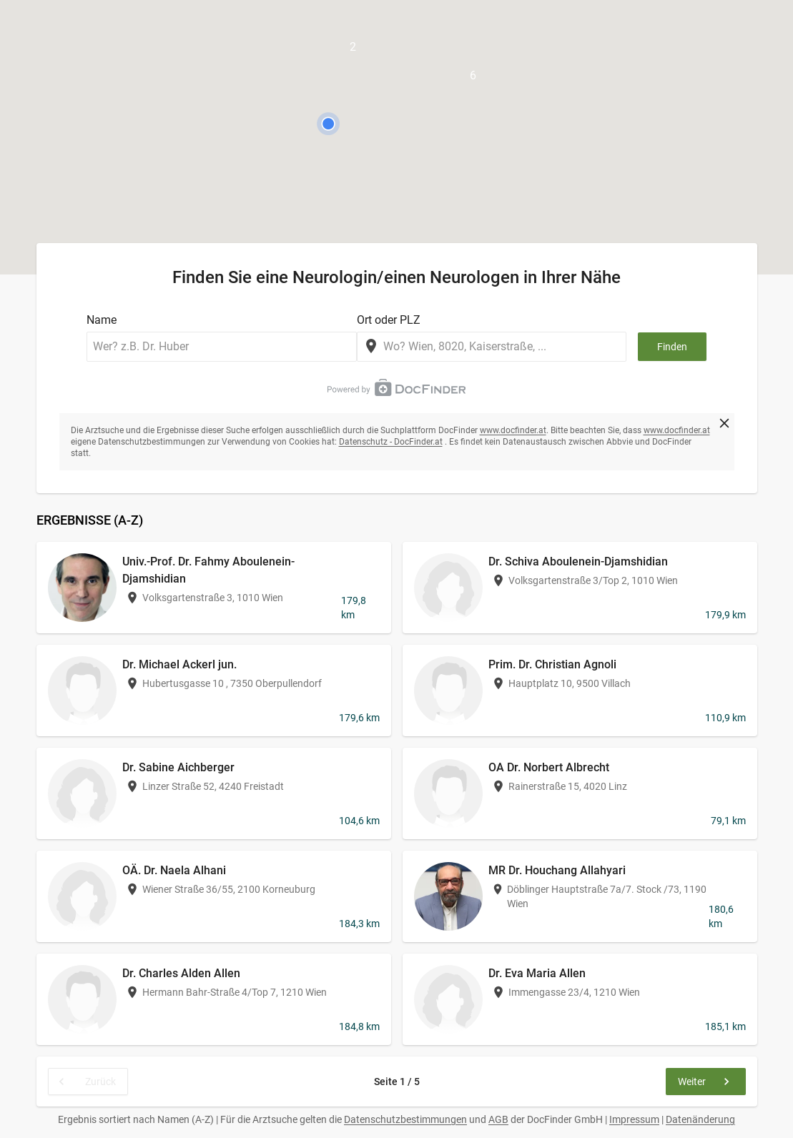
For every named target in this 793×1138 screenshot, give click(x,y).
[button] (328, 123)
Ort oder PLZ (388, 320)
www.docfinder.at (513, 430)
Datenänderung (700, 1119)
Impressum (634, 1119)
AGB (498, 1119)
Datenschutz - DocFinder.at (391, 442)
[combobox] (492, 347)
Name (102, 320)
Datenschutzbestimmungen (405, 1119)
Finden (672, 346)
